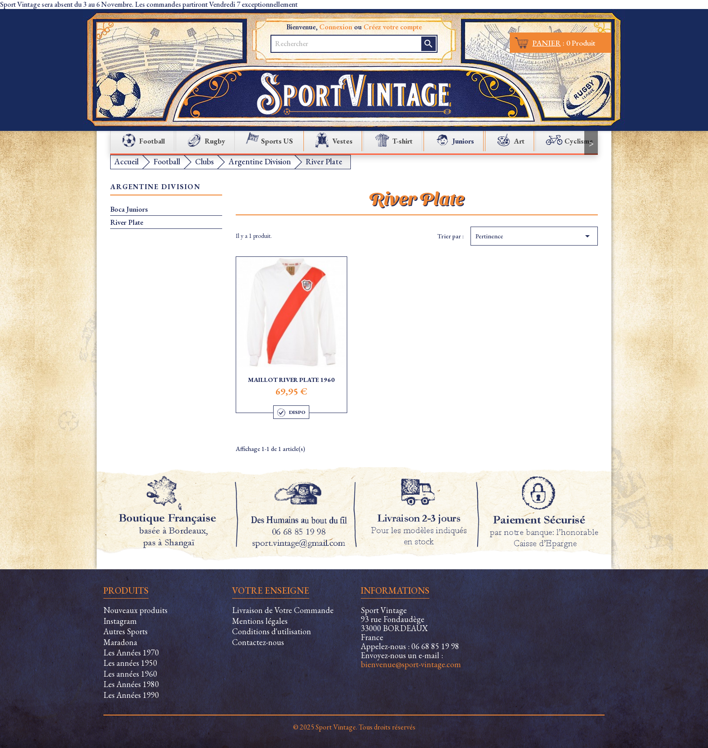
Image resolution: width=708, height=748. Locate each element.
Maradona (120, 642)
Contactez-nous (258, 642)
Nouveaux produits (135, 610)
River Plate (126, 222)
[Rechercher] (346, 44)
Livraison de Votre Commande (283, 610)
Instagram (120, 621)
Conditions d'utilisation (271, 631)
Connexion (335, 27)
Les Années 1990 (131, 695)
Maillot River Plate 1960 (291, 380)
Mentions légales (260, 621)
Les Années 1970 (131, 652)
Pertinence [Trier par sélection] (534, 236)
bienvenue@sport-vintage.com (411, 664)
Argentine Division (155, 187)
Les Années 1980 (131, 684)
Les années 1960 (130, 674)
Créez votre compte (392, 27)
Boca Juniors (129, 209)
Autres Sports (125, 631)
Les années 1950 (130, 663)
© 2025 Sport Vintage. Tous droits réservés (354, 727)
